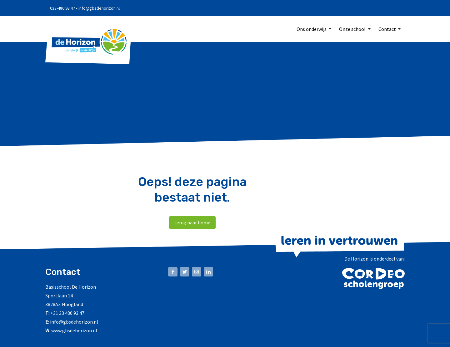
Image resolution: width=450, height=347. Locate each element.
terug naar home (192, 223)
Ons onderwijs (312, 29)
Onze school (353, 29)
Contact (387, 29)
